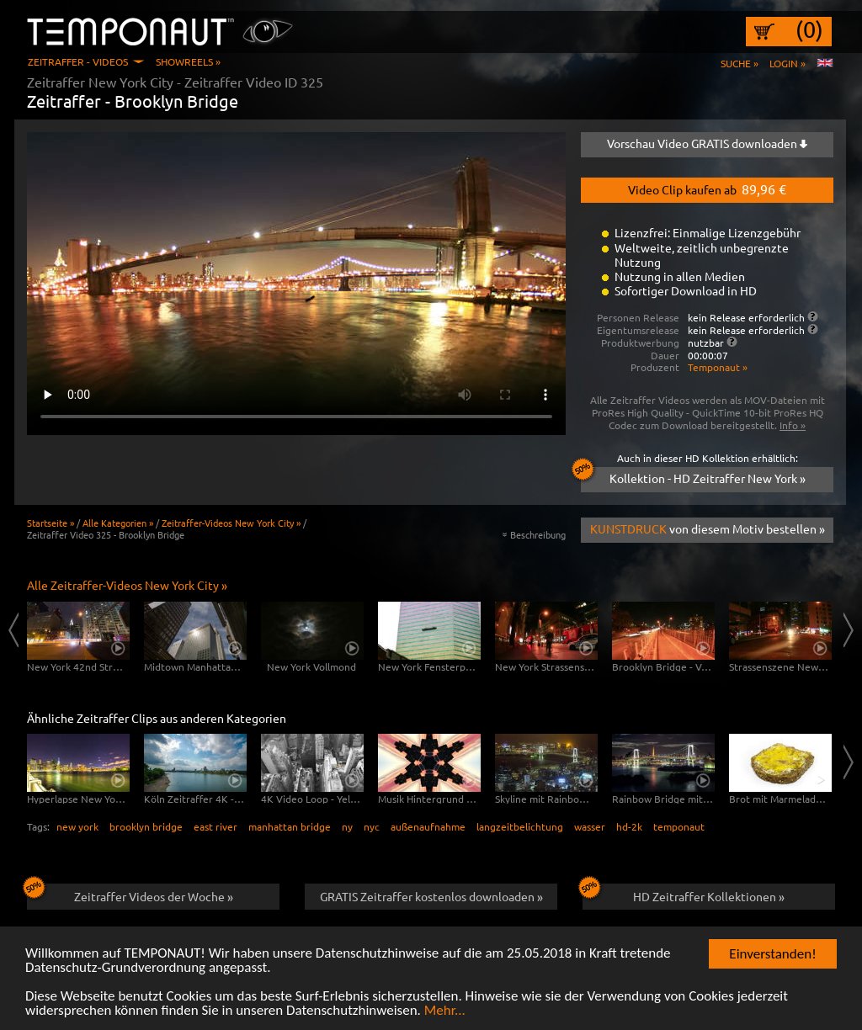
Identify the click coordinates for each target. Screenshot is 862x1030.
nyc (372, 826)
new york (77, 826)
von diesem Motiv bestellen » (707, 528)
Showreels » (188, 61)
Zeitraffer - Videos (78, 61)
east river (215, 826)
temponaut (679, 826)
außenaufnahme (428, 826)
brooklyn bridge (146, 826)
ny (347, 826)
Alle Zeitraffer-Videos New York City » (127, 584)
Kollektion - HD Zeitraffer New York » (693, 476)
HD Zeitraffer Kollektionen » (684, 894)
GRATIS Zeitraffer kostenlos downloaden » (431, 896)
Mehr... (445, 1011)
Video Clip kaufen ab (707, 188)
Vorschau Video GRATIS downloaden (707, 143)
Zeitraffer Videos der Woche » (130, 894)
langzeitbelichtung (519, 826)
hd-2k (629, 826)
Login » (787, 63)
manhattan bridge (289, 826)
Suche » (739, 63)
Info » (793, 425)
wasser (589, 826)
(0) (809, 29)
